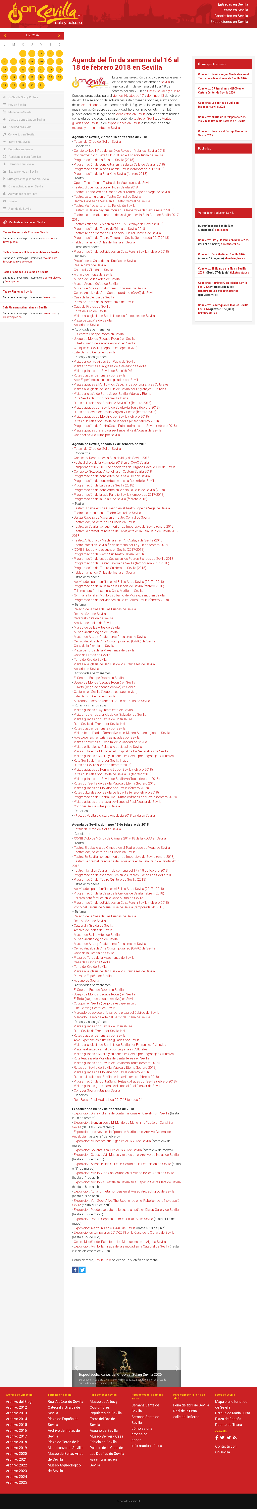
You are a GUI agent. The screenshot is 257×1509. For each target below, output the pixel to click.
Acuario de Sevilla (86, 325)
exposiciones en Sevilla (124, 123)
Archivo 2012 (16, 1407)
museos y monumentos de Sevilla (96, 128)
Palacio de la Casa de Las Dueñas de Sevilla (105, 261)
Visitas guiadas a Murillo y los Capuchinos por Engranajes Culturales (121, 384)
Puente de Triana (228, 1425)
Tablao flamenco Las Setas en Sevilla (25, 272)
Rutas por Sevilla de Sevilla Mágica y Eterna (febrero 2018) (115, 412)
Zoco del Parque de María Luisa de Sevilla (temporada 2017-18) (119, 907)
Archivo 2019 (16, 1448)
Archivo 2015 (16, 1425)
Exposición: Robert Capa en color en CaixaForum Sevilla (113, 1219)
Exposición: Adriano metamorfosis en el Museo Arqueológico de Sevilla (124, 1191)
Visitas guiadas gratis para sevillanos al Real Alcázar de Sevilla (117, 430)
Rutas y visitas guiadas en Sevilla (26, 179)
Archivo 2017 (16, 1436)
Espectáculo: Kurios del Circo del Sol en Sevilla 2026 (120, 1374)
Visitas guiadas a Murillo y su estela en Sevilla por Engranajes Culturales (124, 756)
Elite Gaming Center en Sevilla (94, 352)
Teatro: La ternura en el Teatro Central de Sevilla (107, 196)
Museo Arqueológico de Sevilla (96, 284)
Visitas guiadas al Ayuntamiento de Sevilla (103, 710)
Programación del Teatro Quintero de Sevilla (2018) (110, 568)
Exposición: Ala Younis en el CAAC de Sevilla (105, 1228)
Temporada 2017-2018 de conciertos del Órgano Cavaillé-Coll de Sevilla (124, 467)
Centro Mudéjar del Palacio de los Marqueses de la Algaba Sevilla (120, 1242)
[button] (73, 1367)
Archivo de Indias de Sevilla (93, 274)
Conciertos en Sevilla (231, 16)
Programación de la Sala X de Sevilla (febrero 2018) (110, 174)
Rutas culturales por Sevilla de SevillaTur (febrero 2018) (112, 403)
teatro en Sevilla (145, 118)
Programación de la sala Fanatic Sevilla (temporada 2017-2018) (119, 169)
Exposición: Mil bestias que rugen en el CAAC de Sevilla (112, 1141)
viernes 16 (120, 96)
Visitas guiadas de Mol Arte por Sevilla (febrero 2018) (111, 416)
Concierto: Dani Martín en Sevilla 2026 (221, 254)
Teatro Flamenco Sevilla (18, 291)
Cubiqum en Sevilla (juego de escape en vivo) (106, 348)
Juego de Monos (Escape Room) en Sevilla (104, 339)
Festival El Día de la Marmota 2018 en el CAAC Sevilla (111, 462)
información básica (147, 1446)
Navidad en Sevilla (17, 127)
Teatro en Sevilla (235, 10)
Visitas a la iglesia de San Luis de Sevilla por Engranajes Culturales (120, 389)
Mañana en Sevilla (17, 112)
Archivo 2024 (16, 1476)
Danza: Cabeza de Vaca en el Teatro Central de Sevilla (112, 201)
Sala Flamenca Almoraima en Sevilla (25, 307)
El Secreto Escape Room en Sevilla (99, 334)
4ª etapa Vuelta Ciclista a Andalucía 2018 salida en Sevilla (114, 815)
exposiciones (90, 105)
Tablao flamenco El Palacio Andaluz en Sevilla (31, 252)
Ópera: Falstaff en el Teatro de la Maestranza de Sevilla (112, 183)
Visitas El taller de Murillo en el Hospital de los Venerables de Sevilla (121, 751)
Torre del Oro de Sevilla (90, 311)
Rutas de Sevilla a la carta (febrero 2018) (103, 765)
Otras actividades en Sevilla (23, 186)
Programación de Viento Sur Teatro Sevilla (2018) (109, 554)
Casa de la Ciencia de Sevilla (94, 297)
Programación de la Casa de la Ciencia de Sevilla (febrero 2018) (119, 586)
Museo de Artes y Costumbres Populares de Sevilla (110, 288)
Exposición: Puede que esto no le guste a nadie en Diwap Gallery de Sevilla (126, 1210)
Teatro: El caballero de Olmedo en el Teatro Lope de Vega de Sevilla (122, 192)
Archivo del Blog (19, 1401)
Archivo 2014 (16, 1419)
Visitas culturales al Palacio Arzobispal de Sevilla (108, 747)
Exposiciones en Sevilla (229, 21)
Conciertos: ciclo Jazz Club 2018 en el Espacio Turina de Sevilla (118, 155)
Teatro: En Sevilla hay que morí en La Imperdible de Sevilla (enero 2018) (124, 210)
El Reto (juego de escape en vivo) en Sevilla (104, 343)
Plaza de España (228, 1419)
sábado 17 (136, 96)
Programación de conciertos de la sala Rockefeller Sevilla (115, 481)
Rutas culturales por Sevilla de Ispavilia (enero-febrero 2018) (116, 421)
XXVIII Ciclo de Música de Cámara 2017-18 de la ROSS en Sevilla (120, 838)
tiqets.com (49, 238)
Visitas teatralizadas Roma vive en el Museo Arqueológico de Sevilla (122, 733)
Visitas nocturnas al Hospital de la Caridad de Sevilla (110, 742)
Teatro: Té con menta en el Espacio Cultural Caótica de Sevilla (117, 233)
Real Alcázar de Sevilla (90, 265)
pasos (136, 1440)
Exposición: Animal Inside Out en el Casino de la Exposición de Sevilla (122, 1164)
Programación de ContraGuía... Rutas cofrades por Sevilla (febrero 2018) (125, 426)
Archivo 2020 (16, 1453)
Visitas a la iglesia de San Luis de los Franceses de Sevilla (114, 316)
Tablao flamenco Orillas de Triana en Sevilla (104, 242)
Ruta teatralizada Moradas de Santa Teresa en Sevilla (111, 1058)
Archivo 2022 (16, 1465)
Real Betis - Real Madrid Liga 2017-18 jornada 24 (108, 1100)
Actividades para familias (22, 156)
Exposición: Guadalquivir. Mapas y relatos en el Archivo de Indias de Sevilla (126, 1155)
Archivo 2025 (16, 1482)
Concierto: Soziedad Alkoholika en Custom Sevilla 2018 (113, 471)
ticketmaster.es (230, 244)
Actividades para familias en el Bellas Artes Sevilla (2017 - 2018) (119, 582)
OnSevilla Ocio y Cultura (20, 97)
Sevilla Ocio (103, 1260)
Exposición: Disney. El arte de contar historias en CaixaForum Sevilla (121, 1113)
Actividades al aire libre (20, 193)
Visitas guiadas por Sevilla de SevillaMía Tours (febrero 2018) (117, 407)
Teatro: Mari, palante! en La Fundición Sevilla (105, 206)
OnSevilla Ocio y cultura (163, 91)
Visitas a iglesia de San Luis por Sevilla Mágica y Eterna (112, 394)
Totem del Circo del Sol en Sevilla (97, 141)
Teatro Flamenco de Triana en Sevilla (26, 232)
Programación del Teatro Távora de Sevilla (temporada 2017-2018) (121, 238)
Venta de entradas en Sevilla (24, 119)
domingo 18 (155, 96)
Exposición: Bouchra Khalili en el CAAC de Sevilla (108, 1150)
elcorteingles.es (52, 277)
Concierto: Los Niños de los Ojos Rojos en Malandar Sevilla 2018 (119, 151)
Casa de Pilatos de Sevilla (92, 306)
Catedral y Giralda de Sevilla (93, 270)
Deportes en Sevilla (18, 149)
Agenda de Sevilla (17, 208)
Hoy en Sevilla (14, 104)
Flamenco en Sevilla (18, 164)
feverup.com (10, 241)
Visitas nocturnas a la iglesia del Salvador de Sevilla (110, 366)
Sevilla (165, 82)
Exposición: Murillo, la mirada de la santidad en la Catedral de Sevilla (121, 1246)
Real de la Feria (185, 1411)
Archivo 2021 (16, 1459)
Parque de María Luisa (232, 1413)
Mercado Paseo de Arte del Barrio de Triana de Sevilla (112, 701)
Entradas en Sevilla (233, 4)
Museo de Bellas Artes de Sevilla (97, 279)
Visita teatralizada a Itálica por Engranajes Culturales (110, 1049)
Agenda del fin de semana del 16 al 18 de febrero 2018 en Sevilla (125, 63)
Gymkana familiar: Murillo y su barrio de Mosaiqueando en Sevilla (119, 595)
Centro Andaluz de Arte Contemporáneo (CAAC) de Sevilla (114, 293)
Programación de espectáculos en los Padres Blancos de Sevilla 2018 (123, 559)
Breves (10, 201)
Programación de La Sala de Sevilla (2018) (104, 160)
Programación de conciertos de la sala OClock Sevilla (112, 476)
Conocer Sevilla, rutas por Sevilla (97, 435)
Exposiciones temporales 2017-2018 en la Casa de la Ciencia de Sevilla (124, 1232)
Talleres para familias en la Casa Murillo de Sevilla (108, 591)
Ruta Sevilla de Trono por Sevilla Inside (101, 398)
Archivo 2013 (16, 1413)
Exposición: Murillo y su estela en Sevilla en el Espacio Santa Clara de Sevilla (127, 1182)
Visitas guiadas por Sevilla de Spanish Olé (103, 371)
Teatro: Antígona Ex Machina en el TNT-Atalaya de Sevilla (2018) (118, 224)
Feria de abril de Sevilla (191, 1405)
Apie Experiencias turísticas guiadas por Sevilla (107, 380)
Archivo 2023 (16, 1471)
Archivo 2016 (16, 1430)
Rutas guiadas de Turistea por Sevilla (99, 375)
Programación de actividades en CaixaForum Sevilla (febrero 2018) (121, 251)
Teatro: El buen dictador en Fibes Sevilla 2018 (106, 187)
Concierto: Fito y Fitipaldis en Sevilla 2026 (223, 240)
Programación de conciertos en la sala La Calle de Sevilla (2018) (119, 164)
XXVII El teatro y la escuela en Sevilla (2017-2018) (109, 550)
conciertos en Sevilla (131, 114)
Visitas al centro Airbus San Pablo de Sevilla (104, 361)
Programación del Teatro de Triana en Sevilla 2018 (109, 229)
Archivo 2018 (16, 1442)
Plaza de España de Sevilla (93, 320)
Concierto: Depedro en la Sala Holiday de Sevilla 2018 (111, 458)
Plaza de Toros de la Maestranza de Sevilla (104, 302)
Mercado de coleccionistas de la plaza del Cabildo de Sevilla (116, 1012)
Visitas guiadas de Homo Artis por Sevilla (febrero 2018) (113, 769)
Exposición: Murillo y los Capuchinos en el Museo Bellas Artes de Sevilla (124, 1173)
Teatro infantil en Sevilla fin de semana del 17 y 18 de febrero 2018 (121, 545)
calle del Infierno (186, 1417)
